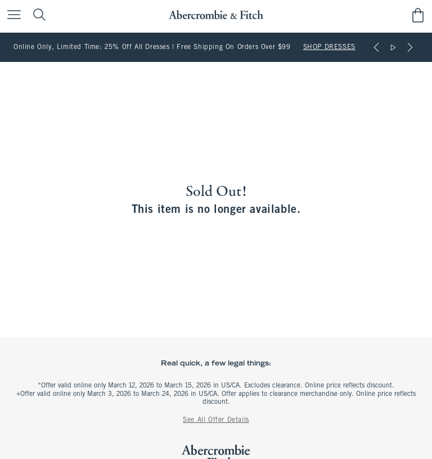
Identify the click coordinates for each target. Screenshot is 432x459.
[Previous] (376, 47)
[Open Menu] (11, 15)
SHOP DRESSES (329, 47)
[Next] (410, 47)
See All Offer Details (216, 420)
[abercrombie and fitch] (216, 15)
